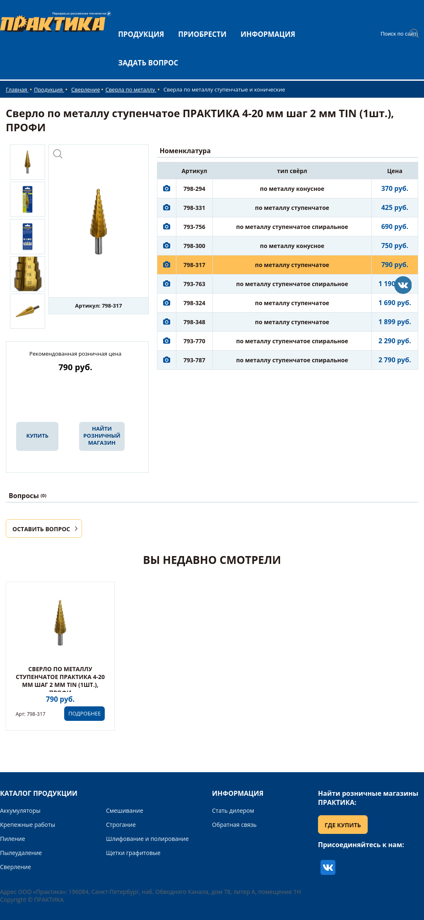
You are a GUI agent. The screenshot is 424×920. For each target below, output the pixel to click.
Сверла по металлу (130, 89)
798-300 (194, 246)
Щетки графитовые (133, 853)
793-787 (194, 360)
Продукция (49, 89)
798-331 (194, 208)
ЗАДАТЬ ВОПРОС (148, 62)
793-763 (194, 284)
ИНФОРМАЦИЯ (268, 34)
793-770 (194, 341)
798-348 (194, 322)
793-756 (194, 227)
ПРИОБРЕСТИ (202, 34)
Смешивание (124, 810)
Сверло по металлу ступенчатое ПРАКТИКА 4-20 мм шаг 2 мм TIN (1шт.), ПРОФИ (60, 680)
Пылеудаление (21, 853)
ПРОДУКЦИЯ (141, 34)
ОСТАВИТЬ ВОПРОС (41, 529)
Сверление (85, 89)
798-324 (194, 303)
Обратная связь (234, 824)
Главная (17, 89)
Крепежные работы (27, 824)
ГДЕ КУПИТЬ (343, 825)
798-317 (194, 265)
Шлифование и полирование (147, 839)
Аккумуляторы (20, 810)
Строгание (121, 824)
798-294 (194, 189)
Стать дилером (233, 810)
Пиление (12, 839)
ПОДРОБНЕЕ (84, 713)
